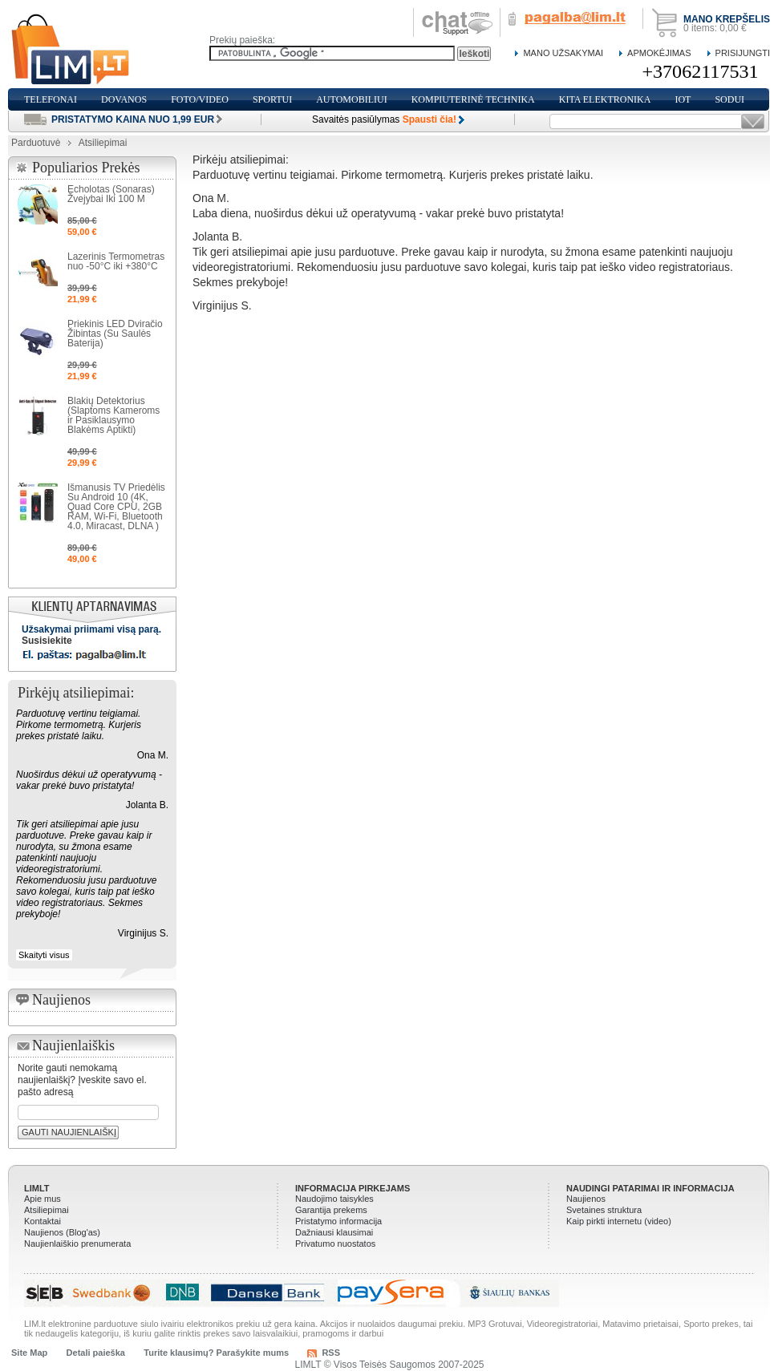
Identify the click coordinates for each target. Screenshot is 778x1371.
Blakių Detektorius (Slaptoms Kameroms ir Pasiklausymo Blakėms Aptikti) (113, 415)
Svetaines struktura (604, 1210)
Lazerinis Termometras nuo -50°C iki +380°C (115, 261)
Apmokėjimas (659, 53)
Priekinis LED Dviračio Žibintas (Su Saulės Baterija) (115, 333)
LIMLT (37, 1188)
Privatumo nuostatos (335, 1243)
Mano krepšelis (726, 19)
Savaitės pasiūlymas (384, 119)
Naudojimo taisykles (334, 1198)
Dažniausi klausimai (334, 1232)
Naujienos (586, 1198)
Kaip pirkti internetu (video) (618, 1221)
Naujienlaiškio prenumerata (77, 1243)
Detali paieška (96, 1352)
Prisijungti (742, 53)
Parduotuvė (35, 142)
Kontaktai (42, 1221)
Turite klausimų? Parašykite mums (216, 1352)
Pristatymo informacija (338, 1221)
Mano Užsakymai (563, 53)
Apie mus (42, 1198)
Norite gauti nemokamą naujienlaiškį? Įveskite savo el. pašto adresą (82, 1080)
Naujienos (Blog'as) (62, 1232)
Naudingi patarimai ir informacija (650, 1188)
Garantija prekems (331, 1210)
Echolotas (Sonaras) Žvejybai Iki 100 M (111, 194)
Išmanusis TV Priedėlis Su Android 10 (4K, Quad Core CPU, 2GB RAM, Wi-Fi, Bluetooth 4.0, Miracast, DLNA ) (116, 507)
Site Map (29, 1352)
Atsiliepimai (46, 1210)
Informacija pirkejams (352, 1188)
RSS (331, 1352)
